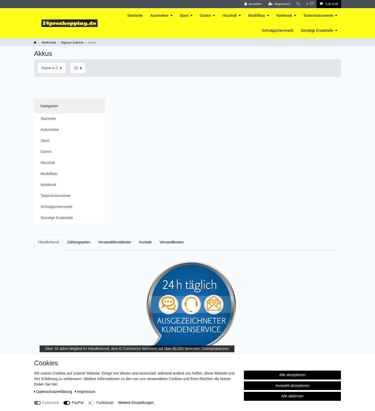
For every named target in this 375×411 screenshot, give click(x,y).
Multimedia (48, 42)
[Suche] (298, 4)
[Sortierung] (52, 68)
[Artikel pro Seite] (77, 68)
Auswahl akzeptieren (292, 385)
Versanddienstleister (114, 242)
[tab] (48, 242)
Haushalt (229, 15)
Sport (184, 15)
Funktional (105, 403)
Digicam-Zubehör (72, 42)
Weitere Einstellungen (136, 403)
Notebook (284, 15)
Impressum (85, 391)
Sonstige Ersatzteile (317, 30)
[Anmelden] (253, 4)
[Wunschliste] (310, 4)
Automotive (159, 15)
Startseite (135, 15)
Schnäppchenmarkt (278, 30)
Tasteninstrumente (318, 15)
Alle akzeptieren (292, 375)
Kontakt (145, 242)
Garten (205, 15)
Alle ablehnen (292, 396)
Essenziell (50, 403)
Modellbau (256, 15)
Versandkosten (171, 242)
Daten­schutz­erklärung (53, 391)
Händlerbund (48, 242)
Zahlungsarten (78, 242)
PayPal (77, 403)
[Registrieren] (279, 4)
